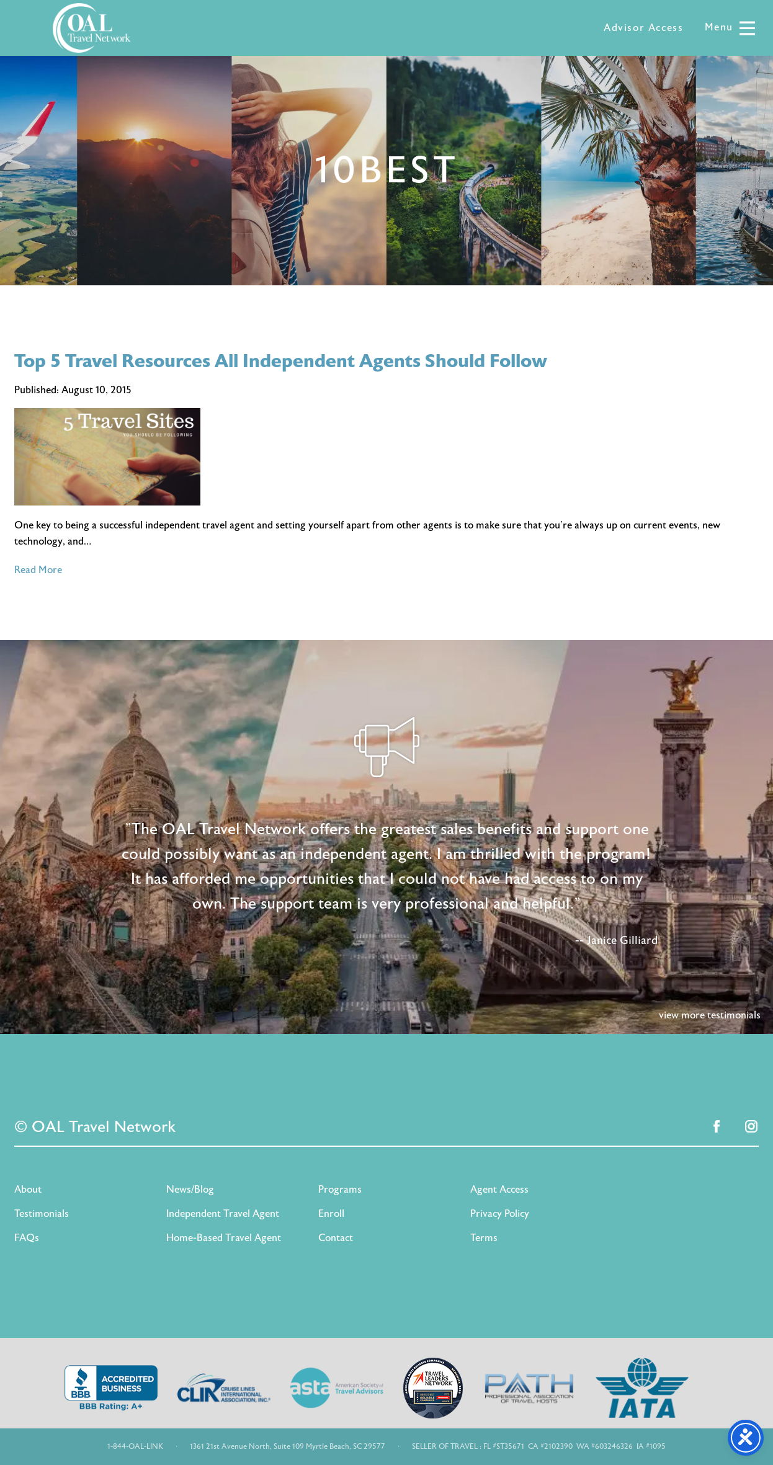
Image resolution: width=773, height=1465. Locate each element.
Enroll (331, 1214)
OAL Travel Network (91, 28)
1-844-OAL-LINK (135, 1446)
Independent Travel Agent (222, 1214)
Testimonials (41, 1214)
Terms (484, 1238)
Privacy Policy (499, 1214)
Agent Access (499, 1189)
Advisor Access (643, 28)
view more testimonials (710, 1015)
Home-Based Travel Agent (223, 1238)
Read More (38, 570)
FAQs (26, 1238)
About (28, 1189)
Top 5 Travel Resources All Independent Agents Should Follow (280, 361)
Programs (340, 1189)
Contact (335, 1238)
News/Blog (190, 1189)
